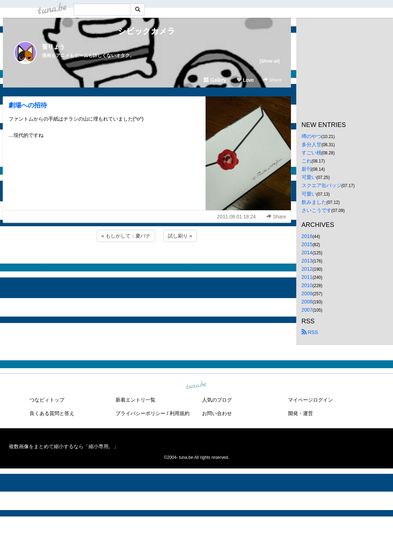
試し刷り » (180, 236)
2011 (307, 277)
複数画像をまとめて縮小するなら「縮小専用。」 (63, 446)
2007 (307, 310)
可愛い (309, 177)
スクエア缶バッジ (321, 185)
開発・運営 (300, 413)
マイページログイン (310, 400)
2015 (307, 244)
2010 (307, 285)
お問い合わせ (217, 413)
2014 (307, 252)
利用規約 (180, 413)
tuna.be (196, 385)
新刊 (307, 169)
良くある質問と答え (52, 413)
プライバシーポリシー (140, 413)
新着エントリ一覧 (135, 400)
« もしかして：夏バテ (125, 236)
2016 (307, 236)
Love (245, 80)
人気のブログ (217, 400)
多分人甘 (312, 144)
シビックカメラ (146, 31)
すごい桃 (312, 152)
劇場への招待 (28, 105)
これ (307, 161)
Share (272, 80)
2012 (307, 269)
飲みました (314, 202)
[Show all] (270, 61)
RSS (310, 332)
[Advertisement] (147, 263)
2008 (307, 301)
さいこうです (316, 210)
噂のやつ (312, 136)
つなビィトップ (47, 400)
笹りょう (53, 47)
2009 (307, 293)
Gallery (215, 80)
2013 (307, 261)
